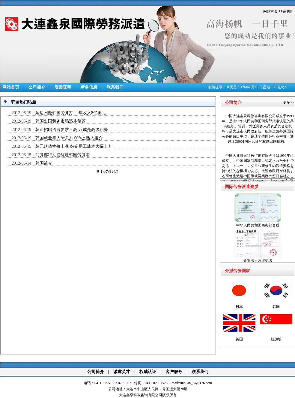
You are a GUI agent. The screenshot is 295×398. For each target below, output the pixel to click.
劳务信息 (89, 87)
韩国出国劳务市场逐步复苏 (60, 121)
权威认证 (147, 371)
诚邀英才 (121, 371)
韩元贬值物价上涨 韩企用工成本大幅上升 (73, 146)
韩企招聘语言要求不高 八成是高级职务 (71, 129)
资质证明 (63, 87)
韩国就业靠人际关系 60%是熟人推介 (69, 138)
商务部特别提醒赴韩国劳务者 (62, 155)
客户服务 (173, 371)
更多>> (288, 102)
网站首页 (270, 11)
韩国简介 (43, 163)
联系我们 (286, 11)
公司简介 (36, 87)
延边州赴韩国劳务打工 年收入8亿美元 (70, 113)
